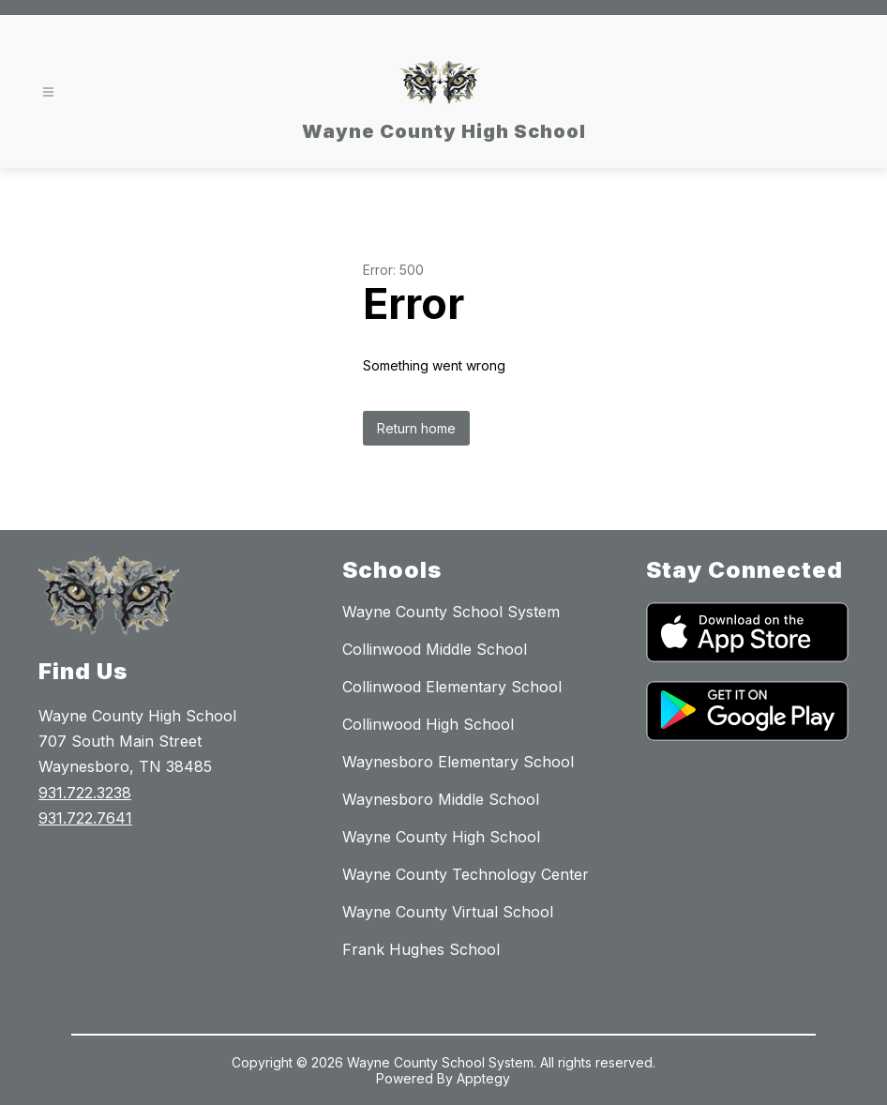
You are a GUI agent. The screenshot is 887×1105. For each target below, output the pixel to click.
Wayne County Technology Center (465, 874)
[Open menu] (48, 92)
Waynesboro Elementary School (458, 761)
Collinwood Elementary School (452, 686)
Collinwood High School (428, 724)
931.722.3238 (84, 792)
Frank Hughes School (421, 949)
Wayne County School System (451, 611)
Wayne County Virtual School (447, 911)
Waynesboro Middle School (440, 799)
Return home (416, 428)
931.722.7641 (85, 818)
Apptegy (483, 1078)
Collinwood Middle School (434, 649)
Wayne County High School (441, 836)
